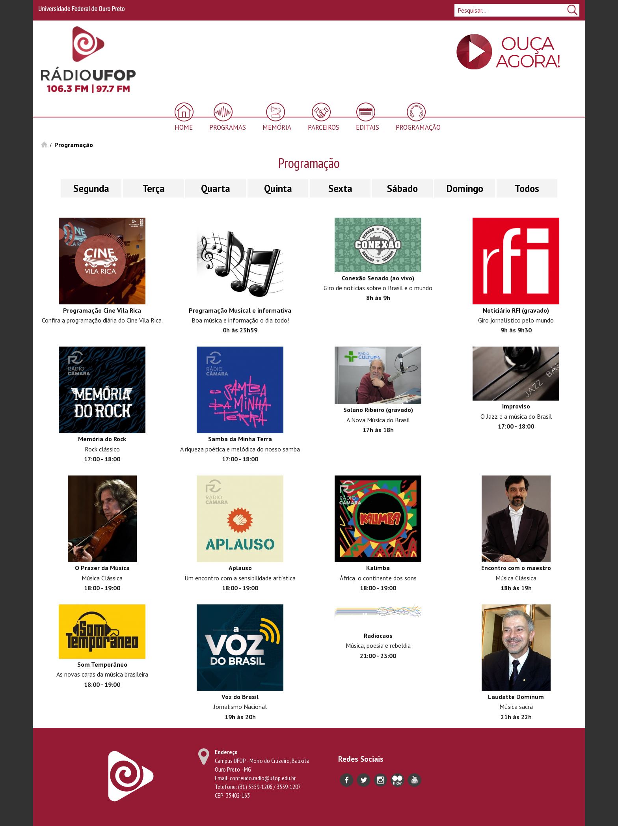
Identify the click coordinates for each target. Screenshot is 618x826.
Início (44, 144)
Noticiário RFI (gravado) (516, 310)
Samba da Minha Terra (240, 439)
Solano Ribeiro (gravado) (378, 410)
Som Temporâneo (102, 664)
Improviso (516, 406)
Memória (276, 127)
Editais (367, 127)
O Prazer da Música (102, 568)
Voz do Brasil (240, 697)
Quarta (215, 188)
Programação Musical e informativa (240, 310)
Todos (527, 188)
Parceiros (323, 127)
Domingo (465, 188)
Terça (153, 188)
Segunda (91, 188)
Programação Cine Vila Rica (102, 310)
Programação (418, 127)
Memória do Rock (102, 439)
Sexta (340, 188)
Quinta (278, 188)
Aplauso (240, 568)
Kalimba (378, 568)
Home (184, 127)
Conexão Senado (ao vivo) (378, 278)
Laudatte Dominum (516, 697)
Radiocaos (378, 636)
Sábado (402, 188)
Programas (227, 127)
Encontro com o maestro (516, 568)
